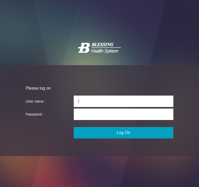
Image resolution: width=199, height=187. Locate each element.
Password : (35, 114)
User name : (36, 101)
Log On (123, 132)
